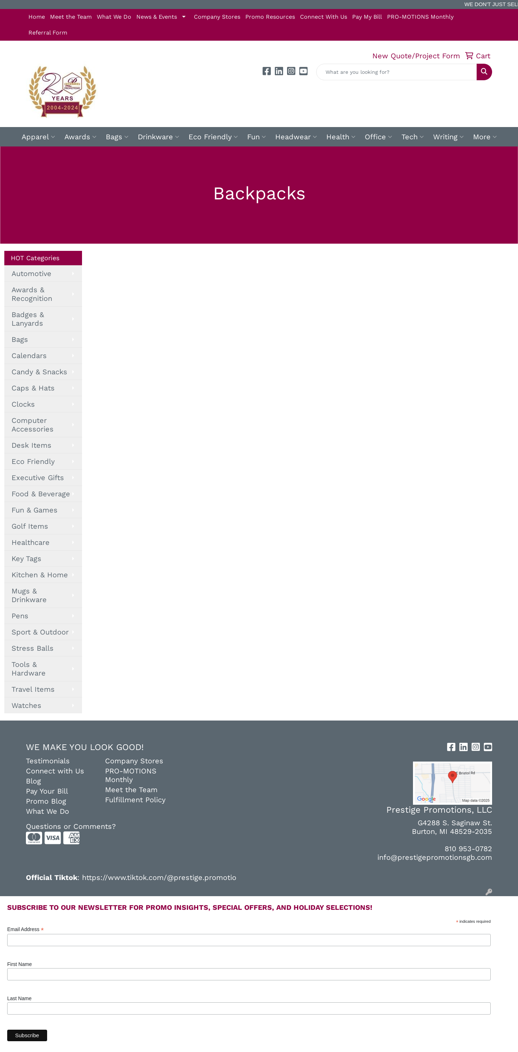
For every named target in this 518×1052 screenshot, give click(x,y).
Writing (448, 136)
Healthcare (31, 542)
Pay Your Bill (47, 791)
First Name (19, 964)
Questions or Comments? (71, 826)
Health (340, 136)
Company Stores (217, 16)
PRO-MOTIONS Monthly (420, 16)
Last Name (19, 998)
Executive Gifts (38, 477)
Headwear (296, 136)
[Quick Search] (396, 72)
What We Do (114, 16)
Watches (26, 705)
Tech (412, 136)
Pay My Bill (367, 16)
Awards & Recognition (32, 294)
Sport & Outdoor (40, 632)
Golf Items (30, 526)
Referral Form (47, 32)
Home (36, 16)
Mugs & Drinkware (29, 595)
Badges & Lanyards (28, 319)
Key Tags (26, 558)
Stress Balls (33, 648)
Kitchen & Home (40, 574)
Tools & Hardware (29, 668)
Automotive (31, 273)
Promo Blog (46, 801)
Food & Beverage (41, 493)
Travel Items (33, 689)
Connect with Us (55, 771)
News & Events (156, 16)
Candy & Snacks (39, 371)
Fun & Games (35, 510)
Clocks (23, 404)
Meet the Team (71, 16)
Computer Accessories (33, 424)
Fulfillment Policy (135, 799)
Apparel (38, 136)
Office (378, 136)
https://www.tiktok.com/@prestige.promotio (159, 877)
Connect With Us (323, 16)
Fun (256, 136)
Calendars (29, 355)
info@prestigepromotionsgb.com (434, 857)
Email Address (25, 929)
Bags (117, 136)
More (485, 136)
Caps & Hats (33, 388)
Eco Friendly (213, 136)
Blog (33, 781)
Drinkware (158, 136)
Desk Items (31, 445)
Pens (20, 615)
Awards (80, 136)
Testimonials (48, 761)
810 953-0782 (468, 848)
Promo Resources (270, 16)
